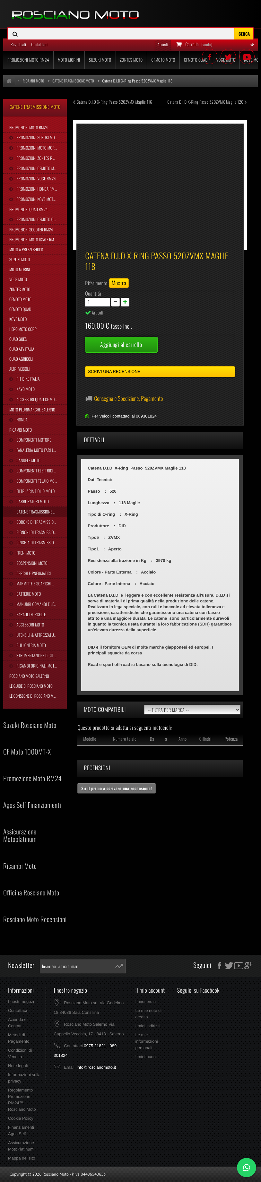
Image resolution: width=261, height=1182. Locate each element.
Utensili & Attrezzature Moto (41, 635)
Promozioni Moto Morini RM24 (41, 147)
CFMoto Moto (20, 299)
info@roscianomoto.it (96, 1067)
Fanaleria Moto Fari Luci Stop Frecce (41, 450)
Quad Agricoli (21, 359)
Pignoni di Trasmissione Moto (41, 532)
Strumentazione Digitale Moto (41, 655)
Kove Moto (18, 319)
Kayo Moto (25, 389)
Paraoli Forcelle (30, 614)
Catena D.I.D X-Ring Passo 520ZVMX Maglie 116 (112, 102)
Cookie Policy (20, 1118)
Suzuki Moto (19, 259)
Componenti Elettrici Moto (39, 470)
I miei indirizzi (147, 1025)
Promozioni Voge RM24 (35, 178)
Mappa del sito (21, 1158)
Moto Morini (19, 269)
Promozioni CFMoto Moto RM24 (41, 168)
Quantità (93, 293)
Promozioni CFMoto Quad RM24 (41, 219)
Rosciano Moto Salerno (29, 676)
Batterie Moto (28, 594)
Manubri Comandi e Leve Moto (41, 604)
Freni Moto (25, 552)
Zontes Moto (19, 289)
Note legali (18, 1065)
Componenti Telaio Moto (36, 481)
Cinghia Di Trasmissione (36, 542)
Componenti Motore (33, 439)
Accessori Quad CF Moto (37, 399)
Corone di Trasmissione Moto (41, 522)
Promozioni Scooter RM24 (31, 229)
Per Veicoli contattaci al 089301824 (124, 416)
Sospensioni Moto (31, 563)
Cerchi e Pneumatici (33, 573)
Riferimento (96, 283)
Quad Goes (18, 339)
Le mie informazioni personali (146, 1041)
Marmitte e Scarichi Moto (38, 583)
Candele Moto (27, 460)
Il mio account (150, 990)
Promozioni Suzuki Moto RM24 (41, 137)
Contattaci (17, 1010)
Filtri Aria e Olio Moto (35, 491)
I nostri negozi (21, 1001)
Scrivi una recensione (114, 371)
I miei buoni (145, 1056)
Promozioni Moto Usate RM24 (33, 239)
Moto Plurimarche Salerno (32, 409)
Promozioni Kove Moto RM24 (40, 199)
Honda (21, 419)
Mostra (119, 283)
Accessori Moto (29, 624)
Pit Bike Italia (27, 378)
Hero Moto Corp (23, 329)
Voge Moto (18, 279)
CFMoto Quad (20, 309)
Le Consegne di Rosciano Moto (34, 696)
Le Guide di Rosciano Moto (31, 686)
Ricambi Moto (20, 430)
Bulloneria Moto (30, 645)
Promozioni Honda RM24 (37, 188)
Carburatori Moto (32, 501)
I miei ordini (145, 1001)
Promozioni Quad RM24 (28, 209)
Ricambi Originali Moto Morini (41, 665)
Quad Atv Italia (21, 349)
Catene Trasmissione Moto (38, 511)
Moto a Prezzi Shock (26, 249)
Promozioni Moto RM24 (28, 127)
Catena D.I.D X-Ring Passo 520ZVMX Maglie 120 (207, 102)
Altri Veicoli (19, 369)
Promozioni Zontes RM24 (37, 158)
